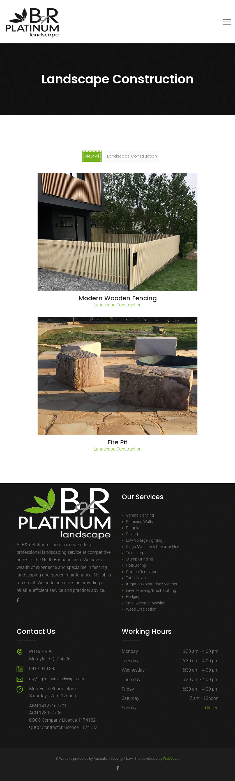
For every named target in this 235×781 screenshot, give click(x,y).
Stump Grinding (139, 559)
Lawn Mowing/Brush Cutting (151, 590)
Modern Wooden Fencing (118, 298)
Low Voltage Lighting (144, 540)
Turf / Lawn (136, 578)
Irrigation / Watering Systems (151, 584)
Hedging (133, 596)
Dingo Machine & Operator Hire (152, 546)
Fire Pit (117, 442)
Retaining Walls (139, 521)
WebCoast (171, 758)
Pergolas (133, 528)
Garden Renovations (144, 571)
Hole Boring (136, 565)
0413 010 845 (43, 668)
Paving (132, 534)
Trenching (134, 553)
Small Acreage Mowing (145, 603)
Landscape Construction (118, 305)
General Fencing (140, 515)
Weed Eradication (141, 609)
